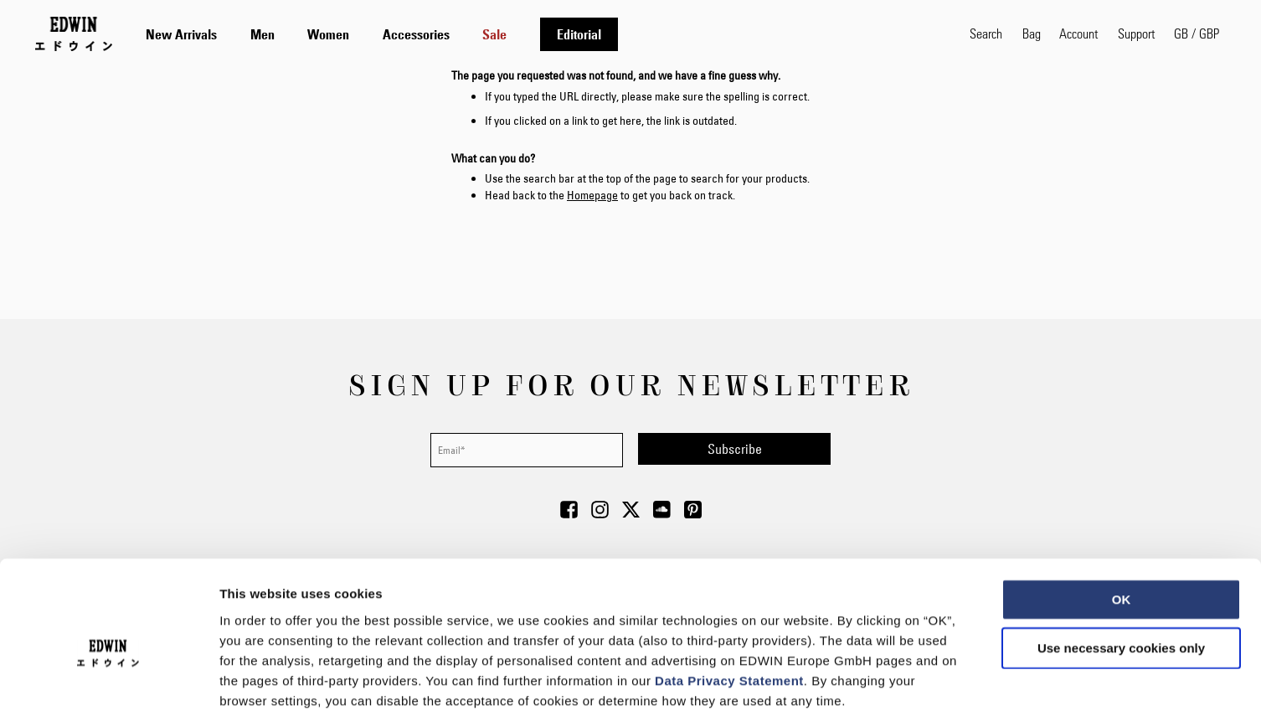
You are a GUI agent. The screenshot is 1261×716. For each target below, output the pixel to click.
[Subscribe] (734, 449)
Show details (879, 683)
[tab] (541, 34)
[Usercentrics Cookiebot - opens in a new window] (108, 683)
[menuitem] (181, 34)
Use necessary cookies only (1121, 563)
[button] (1196, 33)
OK (1121, 514)
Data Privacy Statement (729, 595)
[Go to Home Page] (73, 33)
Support (1136, 33)
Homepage (592, 195)
